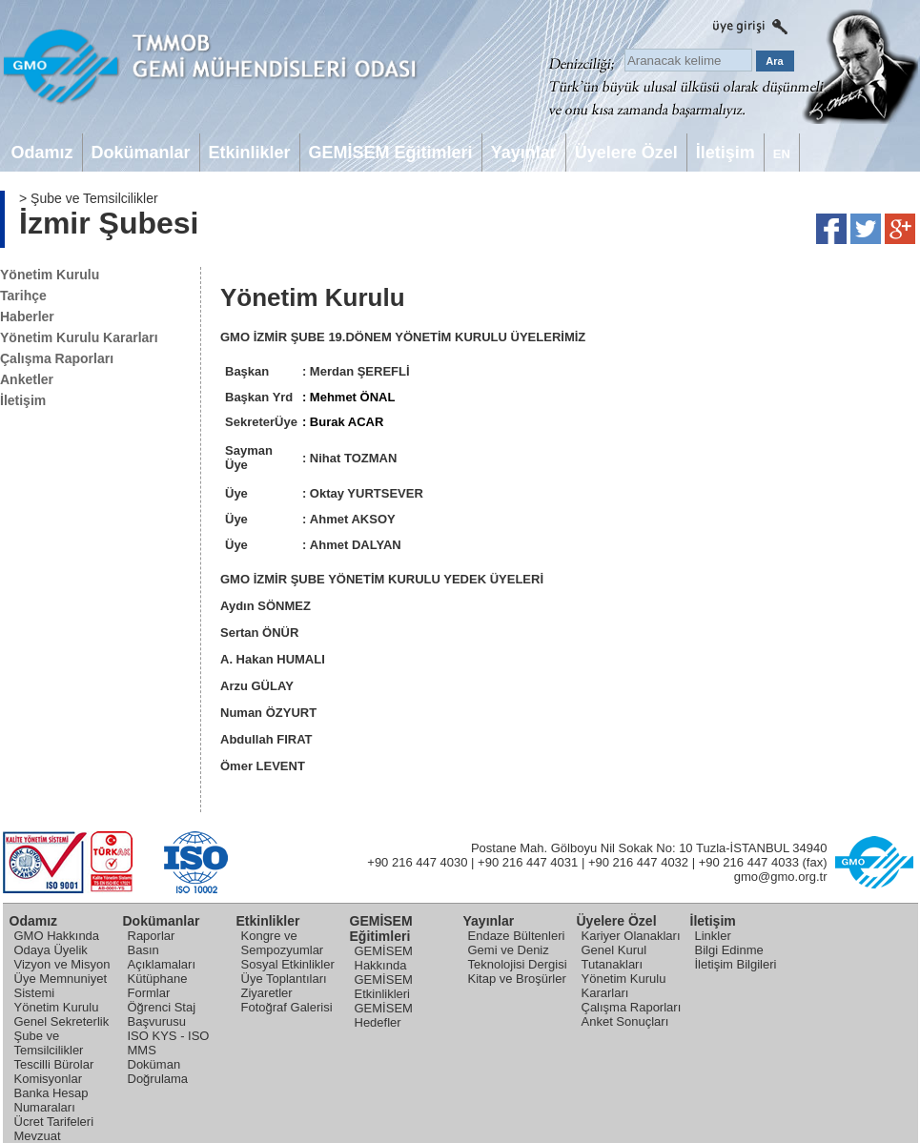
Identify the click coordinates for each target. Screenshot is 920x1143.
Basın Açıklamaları (162, 957)
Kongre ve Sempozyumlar (282, 943)
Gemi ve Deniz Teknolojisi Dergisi (517, 957)
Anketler (26, 379)
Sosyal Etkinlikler (288, 964)
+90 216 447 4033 (749, 862)
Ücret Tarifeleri (54, 1121)
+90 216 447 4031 (528, 862)
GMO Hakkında (57, 936)
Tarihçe (23, 295)
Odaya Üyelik (51, 950)
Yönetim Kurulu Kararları (79, 337)
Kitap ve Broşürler (517, 978)
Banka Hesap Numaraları (51, 1100)
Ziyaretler (267, 993)
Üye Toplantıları (284, 978)
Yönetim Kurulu (49, 274)
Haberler (27, 316)
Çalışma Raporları (56, 358)
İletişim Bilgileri (736, 964)
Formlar (149, 993)
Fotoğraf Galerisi (287, 1007)
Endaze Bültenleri (516, 936)
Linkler (713, 936)
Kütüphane (158, 978)
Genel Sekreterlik (62, 1021)
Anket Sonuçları (625, 1021)
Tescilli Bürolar (54, 1064)
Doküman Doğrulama (158, 1071)
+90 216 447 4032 (638, 862)
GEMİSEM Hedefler (384, 1015)
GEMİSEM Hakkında (384, 958)
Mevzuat (37, 1136)
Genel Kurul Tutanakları (614, 957)
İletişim (23, 400)
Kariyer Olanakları (631, 936)
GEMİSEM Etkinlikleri (384, 986)
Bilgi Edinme (729, 950)
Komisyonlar (48, 1079)
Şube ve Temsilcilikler (49, 1043)
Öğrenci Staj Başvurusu (162, 1014)
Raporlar (151, 936)
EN (781, 154)
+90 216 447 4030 (417, 862)
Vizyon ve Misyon (62, 964)
